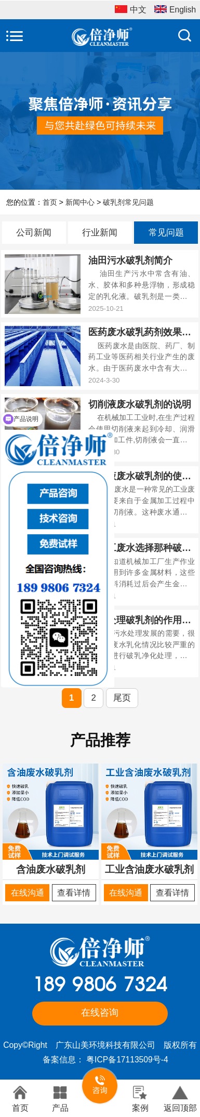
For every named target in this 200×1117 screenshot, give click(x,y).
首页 (50, 202)
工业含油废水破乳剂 (149, 869)
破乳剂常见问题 (128, 202)
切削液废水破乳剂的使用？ (141, 476)
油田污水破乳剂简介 (130, 260)
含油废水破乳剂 (50, 869)
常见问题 (166, 233)
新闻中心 (80, 202)
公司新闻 (33, 233)
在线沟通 (27, 892)
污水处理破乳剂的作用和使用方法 (141, 620)
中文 (130, 10)
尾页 (122, 698)
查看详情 (73, 892)
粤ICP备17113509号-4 (127, 1059)
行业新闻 (99, 233)
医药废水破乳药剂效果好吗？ (141, 332)
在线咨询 (99, 1012)
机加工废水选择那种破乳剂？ (141, 548)
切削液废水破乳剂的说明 (139, 404)
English (175, 10)
